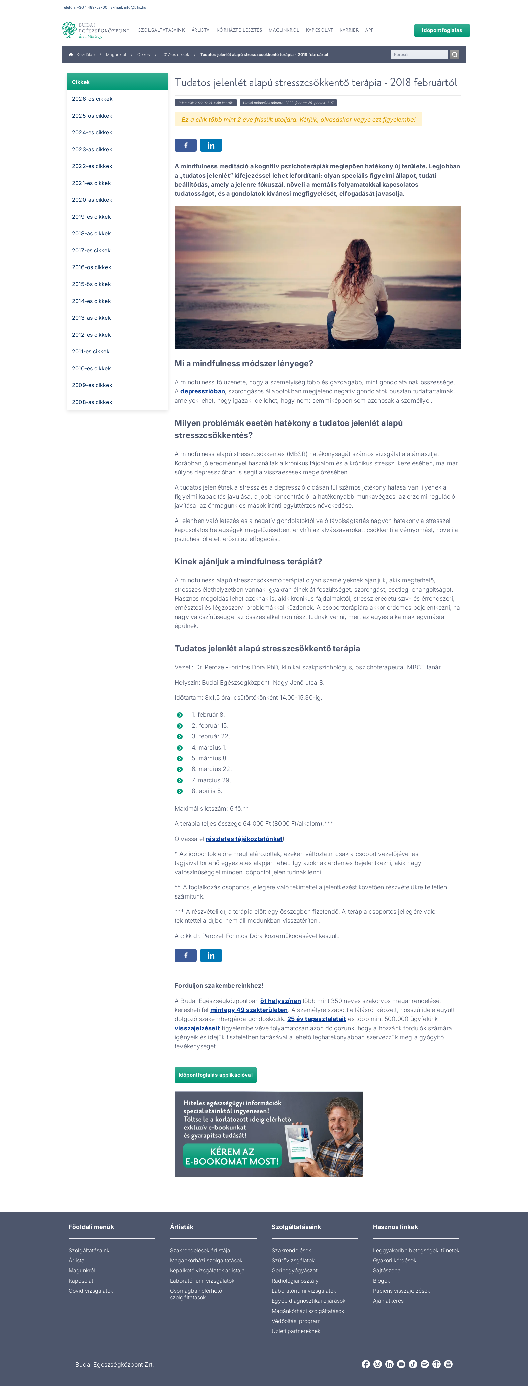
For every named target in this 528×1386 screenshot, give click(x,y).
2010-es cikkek (91, 368)
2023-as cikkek (92, 149)
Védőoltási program (296, 1321)
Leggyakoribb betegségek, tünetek (416, 1250)
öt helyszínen (280, 1000)
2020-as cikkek (92, 199)
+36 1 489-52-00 (92, 7)
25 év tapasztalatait (316, 1018)
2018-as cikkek (91, 233)
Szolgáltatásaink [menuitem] (161, 30)
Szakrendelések (291, 1250)
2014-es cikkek (91, 300)
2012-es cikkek (91, 334)
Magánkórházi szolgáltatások (206, 1260)
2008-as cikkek (92, 402)
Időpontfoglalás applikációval (216, 1075)
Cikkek (143, 54)
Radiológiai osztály (295, 1280)
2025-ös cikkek (92, 115)
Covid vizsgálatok (91, 1290)
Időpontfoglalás (437, 30)
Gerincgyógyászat (295, 1270)
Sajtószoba (387, 1270)
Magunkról (116, 54)
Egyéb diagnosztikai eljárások (308, 1300)
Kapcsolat (81, 1280)
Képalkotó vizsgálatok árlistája (207, 1270)
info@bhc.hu (135, 7)
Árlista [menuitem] (201, 30)
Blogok (381, 1280)
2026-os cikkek (92, 98)
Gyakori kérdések (394, 1260)
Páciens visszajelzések (401, 1290)
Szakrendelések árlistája (200, 1250)
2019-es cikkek (91, 216)
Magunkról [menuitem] (284, 30)
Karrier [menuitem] (349, 30)
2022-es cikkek (92, 166)
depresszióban (202, 391)
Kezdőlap (82, 54)
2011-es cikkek (91, 351)
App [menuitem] (369, 30)
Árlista (77, 1260)
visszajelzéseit (197, 1028)
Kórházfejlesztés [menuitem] (239, 30)
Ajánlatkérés (388, 1300)
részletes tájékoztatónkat (244, 838)
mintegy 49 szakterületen (249, 1009)
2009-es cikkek (92, 385)
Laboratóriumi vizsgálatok (202, 1280)
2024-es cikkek (92, 132)
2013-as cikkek (91, 317)
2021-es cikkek (91, 183)
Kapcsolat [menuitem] (319, 30)
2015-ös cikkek (91, 284)
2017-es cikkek (175, 54)
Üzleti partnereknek (296, 1331)
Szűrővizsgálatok (293, 1260)
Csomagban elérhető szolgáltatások (196, 1294)
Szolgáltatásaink (89, 1250)
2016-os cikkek (91, 267)
